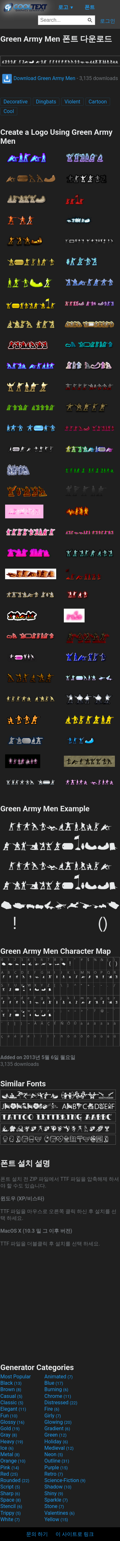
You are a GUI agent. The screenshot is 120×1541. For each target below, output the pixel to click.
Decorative (16, 102)
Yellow (56, 1519)
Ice (6, 1448)
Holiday (56, 1442)
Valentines (59, 1513)
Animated (58, 1377)
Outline (56, 1461)
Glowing (57, 1422)
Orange (13, 1461)
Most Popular (15, 1377)
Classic (11, 1402)
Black (11, 1383)
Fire (51, 1409)
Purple (56, 1467)
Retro (53, 1474)
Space (10, 1500)
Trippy (10, 1513)
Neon (53, 1454)
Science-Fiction (65, 1480)
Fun (9, 1416)
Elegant (13, 1409)
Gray (8, 1435)
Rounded (14, 1480)
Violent (72, 102)
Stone (54, 1506)
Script (10, 1487)
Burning (56, 1389)
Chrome (57, 1396)
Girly (52, 1416)
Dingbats (46, 102)
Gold (10, 1428)
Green (55, 1435)
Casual (11, 1396)
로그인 (107, 21)
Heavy (11, 1442)
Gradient (57, 1428)
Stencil (11, 1506)
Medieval (59, 1448)
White (10, 1519)
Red (9, 1474)
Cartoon (98, 102)
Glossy (12, 1422)
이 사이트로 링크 (75, 1534)
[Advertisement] (60, 1304)
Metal (10, 1454)
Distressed (60, 1402)
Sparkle (56, 1500)
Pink (9, 1467)
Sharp (10, 1493)
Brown (10, 1389)
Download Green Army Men (38, 78)
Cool (9, 111)
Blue (53, 1383)
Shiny (53, 1493)
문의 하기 (37, 1534)
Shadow (57, 1487)
